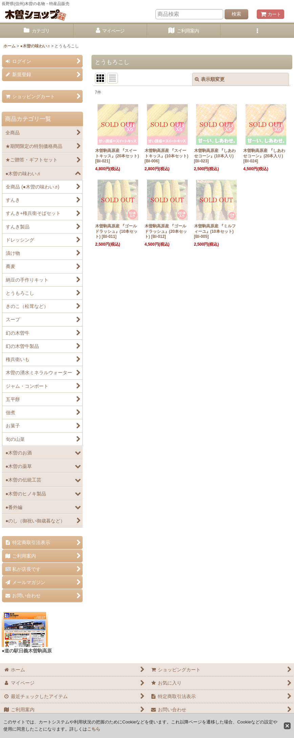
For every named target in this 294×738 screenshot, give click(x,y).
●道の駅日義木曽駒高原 (27, 650)
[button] (257, 31)
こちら (93, 729)
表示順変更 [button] (210, 79)
